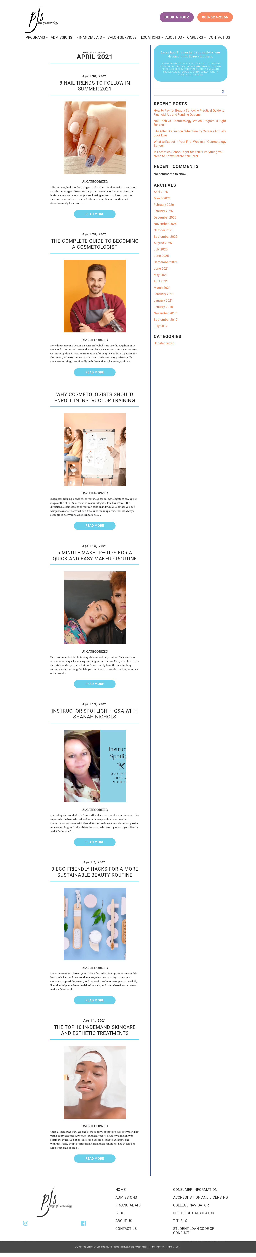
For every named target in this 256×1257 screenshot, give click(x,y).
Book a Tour (176, 17)
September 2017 (165, 319)
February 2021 (164, 294)
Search (223, 92)
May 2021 (160, 275)
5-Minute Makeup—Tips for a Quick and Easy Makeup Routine (95, 556)
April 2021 (161, 281)
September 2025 (165, 236)
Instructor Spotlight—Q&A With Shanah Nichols (95, 714)
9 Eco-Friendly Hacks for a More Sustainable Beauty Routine (95, 872)
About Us (173, 37)
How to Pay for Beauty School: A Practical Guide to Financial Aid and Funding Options (189, 112)
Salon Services (122, 37)
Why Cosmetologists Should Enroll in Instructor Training (94, 397)
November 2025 (165, 224)
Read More (95, 214)
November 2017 (165, 313)
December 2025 (165, 217)
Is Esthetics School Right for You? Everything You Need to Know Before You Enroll (188, 154)
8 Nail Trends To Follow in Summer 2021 (95, 86)
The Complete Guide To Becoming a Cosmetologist (95, 244)
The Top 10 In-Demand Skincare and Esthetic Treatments (95, 1030)
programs (35, 37)
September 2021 (165, 262)
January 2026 (163, 211)
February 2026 (164, 204)
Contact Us (219, 37)
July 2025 (160, 249)
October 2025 (163, 230)
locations (150, 37)
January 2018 (163, 307)
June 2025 (161, 256)
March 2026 (162, 198)
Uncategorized (94, 181)
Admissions (61, 37)
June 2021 (161, 268)
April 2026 (161, 192)
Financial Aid (89, 37)
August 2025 (163, 243)
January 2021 (163, 300)
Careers (195, 37)
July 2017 (160, 326)
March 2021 (162, 288)
